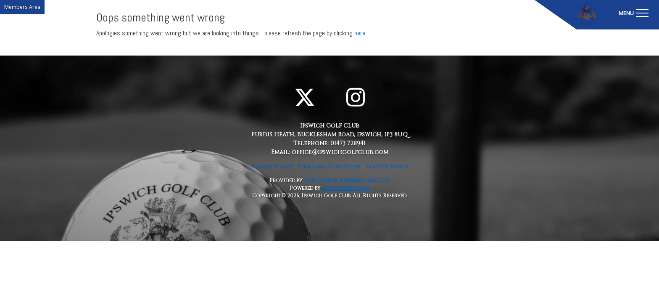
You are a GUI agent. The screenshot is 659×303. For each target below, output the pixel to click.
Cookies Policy (387, 166)
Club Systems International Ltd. (346, 180)
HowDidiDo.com (345, 188)
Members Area (22, 7)
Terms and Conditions (329, 166)
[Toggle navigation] (633, 12)
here (359, 33)
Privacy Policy (272, 166)
